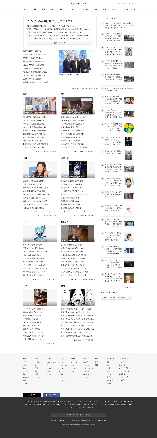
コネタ (73, 365)
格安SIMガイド (30, 404)
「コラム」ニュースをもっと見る (45, 343)
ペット (73, 371)
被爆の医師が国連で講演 (70, 127)
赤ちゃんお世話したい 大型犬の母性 (74, 275)
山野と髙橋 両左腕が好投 (70, 198)
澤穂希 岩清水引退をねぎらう (72, 201)
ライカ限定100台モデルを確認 (34, 265)
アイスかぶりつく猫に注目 (33, 309)
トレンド (73, 9)
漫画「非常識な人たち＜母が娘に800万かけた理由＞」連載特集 (78, 309)
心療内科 (95, 401)
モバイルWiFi (55, 404)
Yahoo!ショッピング (124, 297)
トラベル (86, 371)
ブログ (110, 401)
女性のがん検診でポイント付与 (34, 147)
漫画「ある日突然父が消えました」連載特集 (77, 315)
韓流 (36, 374)
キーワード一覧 (124, 371)
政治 (24, 368)
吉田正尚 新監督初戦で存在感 (35, 72)
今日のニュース (129, 9)
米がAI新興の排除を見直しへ (34, 54)
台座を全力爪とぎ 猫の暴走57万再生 (74, 272)
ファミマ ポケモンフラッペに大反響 (36, 211)
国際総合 (26, 377)
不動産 (117, 404)
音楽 (36, 368)
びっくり (74, 362)
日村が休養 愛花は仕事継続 (33, 208)
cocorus (63, 404)
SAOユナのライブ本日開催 (33, 262)
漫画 (104, 9)
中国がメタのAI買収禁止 (33, 58)
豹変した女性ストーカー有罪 (34, 336)
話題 (96, 365)
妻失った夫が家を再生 (31, 326)
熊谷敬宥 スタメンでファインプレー (74, 194)
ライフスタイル (88, 368)
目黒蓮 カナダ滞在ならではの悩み (36, 204)
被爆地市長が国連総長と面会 (34, 124)
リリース (122, 362)
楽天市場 (112, 297)
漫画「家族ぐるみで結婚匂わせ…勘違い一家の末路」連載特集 (78, 312)
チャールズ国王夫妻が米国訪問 (72, 134)
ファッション (63, 377)
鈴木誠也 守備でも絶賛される (72, 191)
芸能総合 (38, 362)
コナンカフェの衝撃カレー (33, 255)
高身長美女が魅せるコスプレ (34, 275)
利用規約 (61, 420)
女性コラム (86, 365)
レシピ (97, 404)
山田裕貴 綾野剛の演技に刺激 (34, 191)
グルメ (61, 374)
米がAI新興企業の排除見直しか (72, 124)
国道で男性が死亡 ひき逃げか (34, 134)
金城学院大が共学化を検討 (33, 141)
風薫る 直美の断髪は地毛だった (35, 184)
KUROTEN (37, 401)
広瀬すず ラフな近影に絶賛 (33, 181)
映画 (36, 365)
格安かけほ (46, 404)
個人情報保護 (85, 420)
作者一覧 (122, 365)
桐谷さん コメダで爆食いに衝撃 (35, 201)
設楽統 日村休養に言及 (32, 51)
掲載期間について (60, 43)
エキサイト (131, 3)
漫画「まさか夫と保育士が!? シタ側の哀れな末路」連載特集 (78, 332)
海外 (43, 9)
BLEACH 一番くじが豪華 (32, 245)
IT (60, 371)
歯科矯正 (124, 404)
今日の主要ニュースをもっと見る (84, 88)
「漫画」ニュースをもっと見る (83, 340)
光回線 (39, 404)
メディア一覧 (123, 368)
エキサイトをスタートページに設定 (78, 415)
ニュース (25, 9)
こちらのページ (58, 39)
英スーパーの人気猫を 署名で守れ (73, 268)
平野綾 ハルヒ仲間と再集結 (33, 248)
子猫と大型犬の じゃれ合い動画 (72, 262)
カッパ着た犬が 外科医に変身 (72, 251)
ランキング (115, 9)
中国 (24, 380)
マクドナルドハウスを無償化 (34, 120)
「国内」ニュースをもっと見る (45, 151)
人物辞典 (122, 374)
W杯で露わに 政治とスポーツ (35, 68)
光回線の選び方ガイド (50, 401)
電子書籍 (90, 407)
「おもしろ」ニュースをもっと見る (82, 279)
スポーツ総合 (51, 362)
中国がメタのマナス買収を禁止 (72, 130)
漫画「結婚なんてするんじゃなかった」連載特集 (78, 336)
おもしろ (85, 9)
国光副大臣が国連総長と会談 (71, 137)
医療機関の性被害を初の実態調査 (35, 144)
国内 (35, 9)
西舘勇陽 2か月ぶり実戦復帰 (71, 184)
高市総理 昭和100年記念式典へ (34, 137)
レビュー (62, 362)
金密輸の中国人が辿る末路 (33, 65)
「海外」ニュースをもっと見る (83, 151)
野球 (48, 365)
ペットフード (68, 407)
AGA (75, 407)
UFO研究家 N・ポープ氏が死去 (72, 120)
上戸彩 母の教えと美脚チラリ (34, 198)
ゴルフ (49, 371)
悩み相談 (71, 404)
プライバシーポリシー (73, 420)
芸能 (51, 9)
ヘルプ (121, 380)
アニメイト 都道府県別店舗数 (34, 258)
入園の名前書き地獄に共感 (33, 332)
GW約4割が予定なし (31, 319)
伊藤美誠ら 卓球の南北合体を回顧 (36, 188)
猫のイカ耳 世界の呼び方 (32, 312)
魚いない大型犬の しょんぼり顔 (72, 245)
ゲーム (61, 368)
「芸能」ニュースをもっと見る (45, 215)
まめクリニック (72, 401)
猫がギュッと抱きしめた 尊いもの (73, 258)
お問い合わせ (102, 420)
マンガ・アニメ (64, 365)
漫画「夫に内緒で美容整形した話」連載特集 (77, 322)
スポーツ (62, 9)
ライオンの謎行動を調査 (32, 322)
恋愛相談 (78, 404)
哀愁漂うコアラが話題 (31, 329)
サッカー (50, 368)
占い (84, 404)
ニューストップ (121, 3)
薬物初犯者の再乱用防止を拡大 (34, 117)
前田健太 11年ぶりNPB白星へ (72, 208)
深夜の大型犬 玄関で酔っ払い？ (72, 265)
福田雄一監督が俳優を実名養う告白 (36, 194)
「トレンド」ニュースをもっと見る (44, 279)
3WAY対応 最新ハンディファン (34, 272)
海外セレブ (38, 371)
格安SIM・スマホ (126, 401)
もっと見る (129, 287)
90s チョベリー (88, 374)
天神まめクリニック (84, 401)
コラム (95, 9)
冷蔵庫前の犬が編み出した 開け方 (73, 255)
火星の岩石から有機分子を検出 (72, 144)
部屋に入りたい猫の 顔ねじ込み (72, 248)
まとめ (25, 371)
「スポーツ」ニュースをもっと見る (82, 215)
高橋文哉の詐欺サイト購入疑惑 (35, 82)
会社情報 (54, 420)
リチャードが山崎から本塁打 (34, 75)
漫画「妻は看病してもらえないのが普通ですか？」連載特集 (78, 329)
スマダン (86, 362)
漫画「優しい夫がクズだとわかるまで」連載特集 (78, 319)
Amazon (104, 297)
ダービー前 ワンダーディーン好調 (73, 211)
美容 (130, 404)
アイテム (103, 401)
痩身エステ (82, 407)
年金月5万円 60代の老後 (32, 315)
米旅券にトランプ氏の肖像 (71, 141)
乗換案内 (111, 404)
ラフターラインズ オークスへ (72, 188)
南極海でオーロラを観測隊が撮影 (35, 130)
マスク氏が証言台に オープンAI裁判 (74, 147)
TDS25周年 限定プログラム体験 (35, 251)
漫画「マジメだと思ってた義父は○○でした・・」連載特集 (78, 326)
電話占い (116, 401)
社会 (24, 362)
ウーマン (90, 404)
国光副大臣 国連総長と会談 (34, 61)
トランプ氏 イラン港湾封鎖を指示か (74, 117)
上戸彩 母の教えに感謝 (32, 79)
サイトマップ (123, 377)
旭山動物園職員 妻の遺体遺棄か (35, 127)
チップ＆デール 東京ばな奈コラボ (36, 268)
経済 (24, 365)
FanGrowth (61, 401)
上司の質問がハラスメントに (34, 339)
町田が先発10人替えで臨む (71, 204)
